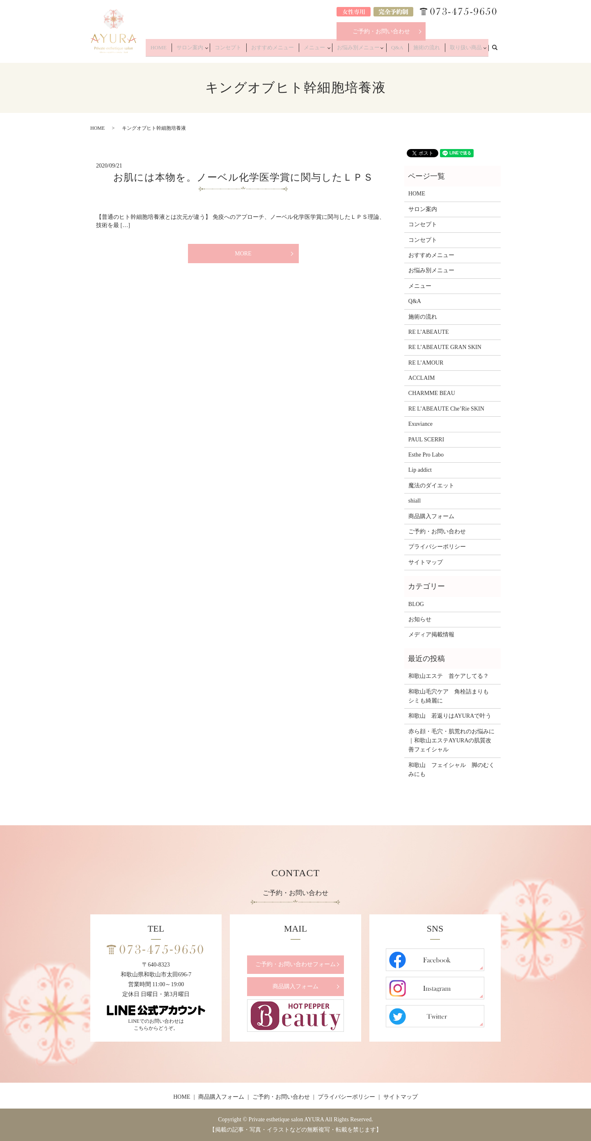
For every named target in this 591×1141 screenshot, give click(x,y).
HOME (190, 50)
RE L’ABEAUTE (428, 332)
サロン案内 (216, 50)
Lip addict (420, 470)
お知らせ (419, 619)
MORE (243, 253)
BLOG (416, 604)
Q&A (406, 50)
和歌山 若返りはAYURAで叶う (450, 716)
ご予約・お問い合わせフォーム (295, 964)
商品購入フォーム (431, 516)
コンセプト (253, 50)
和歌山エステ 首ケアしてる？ (448, 676)
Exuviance (420, 424)
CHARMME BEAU (431, 393)
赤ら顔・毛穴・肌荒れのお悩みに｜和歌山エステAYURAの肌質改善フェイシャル (451, 740)
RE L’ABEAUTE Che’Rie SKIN (446, 409)
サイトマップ (425, 562)
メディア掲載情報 (431, 634)
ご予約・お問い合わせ (381, 31)
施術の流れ (431, 50)
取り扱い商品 (465, 50)
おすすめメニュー (292, 50)
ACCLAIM (421, 378)
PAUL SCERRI (426, 439)
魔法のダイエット (431, 485)
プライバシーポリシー (437, 547)
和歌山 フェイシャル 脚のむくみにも (451, 769)
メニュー (328, 50)
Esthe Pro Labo (426, 455)
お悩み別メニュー (369, 50)
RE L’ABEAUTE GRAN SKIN (444, 347)
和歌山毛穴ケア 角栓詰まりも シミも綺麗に (451, 696)
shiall (414, 501)
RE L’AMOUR (425, 363)
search (499, 50)
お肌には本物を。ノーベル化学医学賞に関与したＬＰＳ (243, 177)
